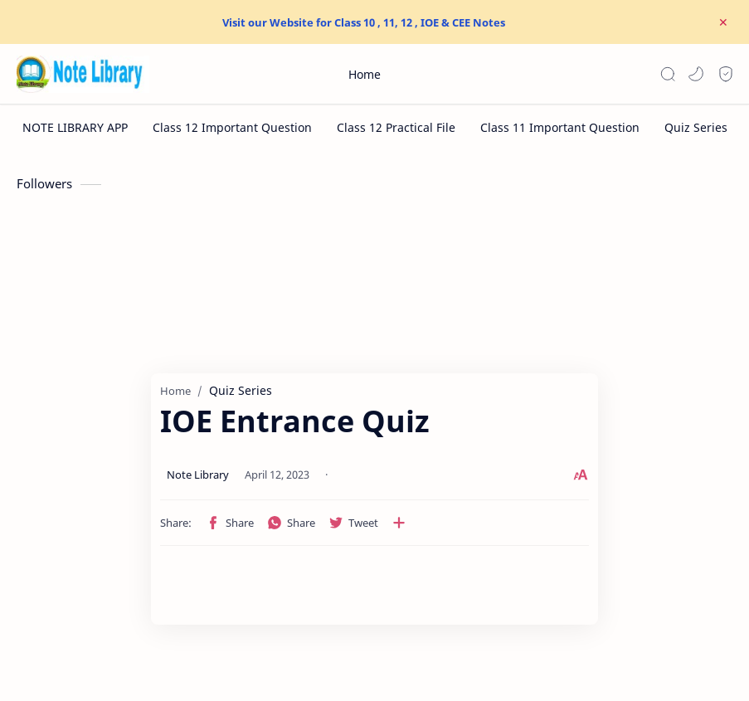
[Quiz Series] (695, 127)
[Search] (667, 73)
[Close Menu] (723, 22)
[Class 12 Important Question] (232, 127)
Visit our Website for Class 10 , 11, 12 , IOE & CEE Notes (363, 22)
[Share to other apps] (299, 522)
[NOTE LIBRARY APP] (75, 127)
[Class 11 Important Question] (560, 127)
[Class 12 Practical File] (396, 127)
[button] (695, 73)
